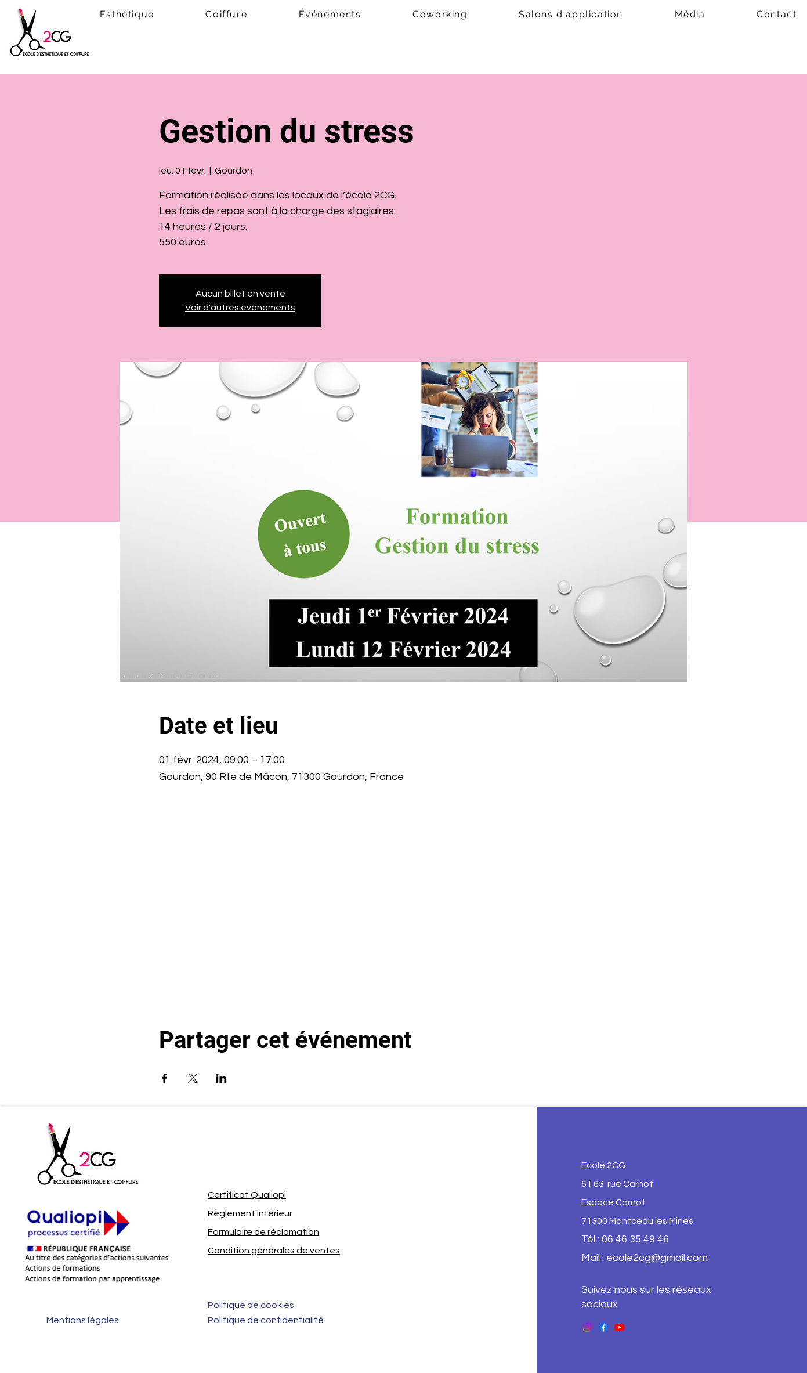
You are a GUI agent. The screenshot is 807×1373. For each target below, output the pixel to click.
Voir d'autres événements (240, 307)
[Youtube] (619, 1327)
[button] (226, 14)
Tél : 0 (594, 1239)
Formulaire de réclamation (263, 1232)
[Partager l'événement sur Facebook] (164, 1078)
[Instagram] (587, 1327)
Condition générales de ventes (274, 1250)
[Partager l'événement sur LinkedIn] (221, 1078)
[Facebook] (603, 1327)
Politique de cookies (251, 1305)
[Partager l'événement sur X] (192, 1078)
